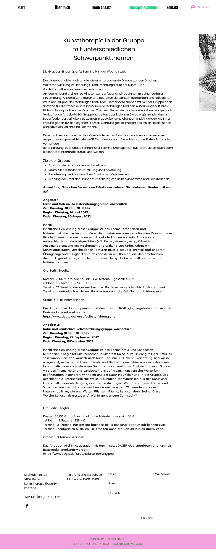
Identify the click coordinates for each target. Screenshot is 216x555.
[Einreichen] (148, 517)
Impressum (96, 539)
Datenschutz (115, 539)
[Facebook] (26, 505)
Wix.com (136, 544)
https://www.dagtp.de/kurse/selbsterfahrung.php (79, 316)
